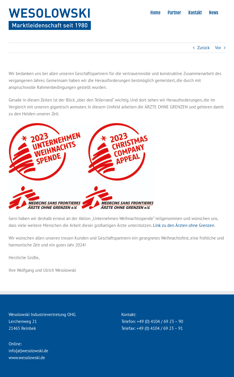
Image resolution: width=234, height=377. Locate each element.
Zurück (203, 47)
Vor (218, 47)
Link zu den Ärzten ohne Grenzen (183, 225)
